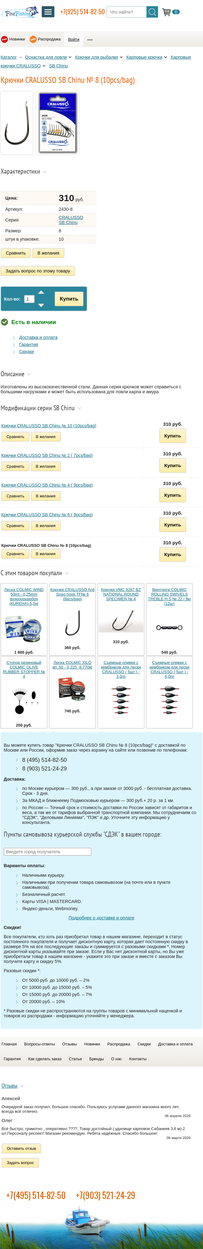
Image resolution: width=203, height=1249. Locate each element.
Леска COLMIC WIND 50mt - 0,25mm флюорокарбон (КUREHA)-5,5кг (24, 596)
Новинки (17, 39)
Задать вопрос (20, 1162)
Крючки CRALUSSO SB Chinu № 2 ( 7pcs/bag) (47, 455)
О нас (116, 1059)
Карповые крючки (144, 57)
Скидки (26, 351)
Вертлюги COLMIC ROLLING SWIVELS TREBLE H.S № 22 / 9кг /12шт (169, 596)
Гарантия (28, 344)
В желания (48, 253)
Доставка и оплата (38, 337)
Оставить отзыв (21, 1148)
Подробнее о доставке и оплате (101, 917)
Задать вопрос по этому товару (38, 270)
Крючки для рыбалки (96, 57)
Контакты (137, 1059)
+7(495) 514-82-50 (36, 1195)
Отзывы (69, 1044)
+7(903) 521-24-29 (105, 1195)
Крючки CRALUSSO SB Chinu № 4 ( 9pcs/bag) (47, 485)
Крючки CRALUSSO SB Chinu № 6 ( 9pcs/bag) (47, 514)
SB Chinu (58, 65)
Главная (9, 1044)
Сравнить (16, 253)
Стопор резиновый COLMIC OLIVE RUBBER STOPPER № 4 (24, 669)
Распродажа (49, 39)
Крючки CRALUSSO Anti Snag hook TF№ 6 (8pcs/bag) (72, 594)
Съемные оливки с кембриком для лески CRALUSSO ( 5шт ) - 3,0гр (121, 669)
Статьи (75, 1059)
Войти (73, 39)
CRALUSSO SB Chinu (71, 220)
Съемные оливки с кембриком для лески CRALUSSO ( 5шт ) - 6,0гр (169, 669)
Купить (69, 299)
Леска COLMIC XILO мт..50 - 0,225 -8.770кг (73, 664)
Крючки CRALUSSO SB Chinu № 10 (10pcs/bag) (48, 425)
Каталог (9, 57)
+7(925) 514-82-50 (82, 11)
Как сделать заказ (44, 1059)
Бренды (96, 1059)
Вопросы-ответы (39, 1044)
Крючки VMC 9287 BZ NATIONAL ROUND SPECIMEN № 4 (121, 594)
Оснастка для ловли (46, 57)
